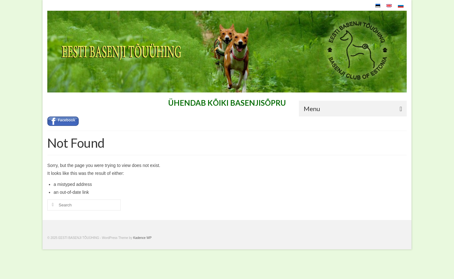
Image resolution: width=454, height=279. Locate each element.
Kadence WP (142, 238)
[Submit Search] (52, 205)
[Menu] (353, 108)
